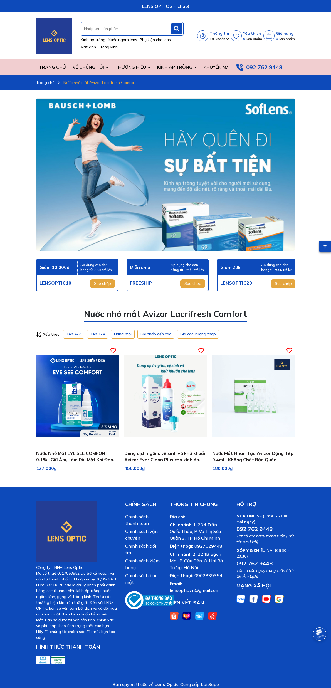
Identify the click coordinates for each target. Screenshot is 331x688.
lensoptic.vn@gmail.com (194, 590)
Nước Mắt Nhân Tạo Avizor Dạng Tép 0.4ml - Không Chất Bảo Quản (252, 456)
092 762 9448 (264, 67)
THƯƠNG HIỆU (131, 67)
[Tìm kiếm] (176, 28)
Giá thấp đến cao (155, 333)
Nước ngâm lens (122, 39)
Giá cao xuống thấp (198, 333)
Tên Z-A (97, 333)
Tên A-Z (73, 333)
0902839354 (208, 575)
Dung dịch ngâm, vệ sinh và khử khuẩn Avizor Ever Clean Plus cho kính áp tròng (165, 456)
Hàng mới (123, 333)
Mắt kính (88, 46)
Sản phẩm (252, 39)
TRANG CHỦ (52, 67)
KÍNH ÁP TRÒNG (175, 67)
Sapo (213, 684)
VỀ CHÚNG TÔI (89, 67)
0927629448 (208, 546)
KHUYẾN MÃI (217, 67)
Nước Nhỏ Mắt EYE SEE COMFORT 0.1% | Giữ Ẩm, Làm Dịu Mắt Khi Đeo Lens (74, 456)
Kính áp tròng (93, 39)
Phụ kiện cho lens (155, 39)
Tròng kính (108, 46)
